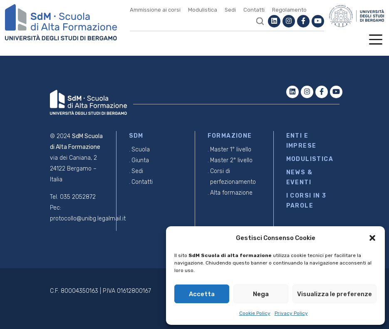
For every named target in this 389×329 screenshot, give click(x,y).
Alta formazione (231, 192)
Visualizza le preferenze (334, 294)
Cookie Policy (254, 313)
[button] (372, 238)
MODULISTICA (309, 159)
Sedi (230, 10)
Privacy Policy (291, 313)
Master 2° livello (231, 160)
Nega (261, 294)
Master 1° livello (230, 149)
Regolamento (289, 10)
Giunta (140, 160)
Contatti (254, 10)
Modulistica (202, 10)
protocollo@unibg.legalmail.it (88, 218)
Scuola (140, 149)
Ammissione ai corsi (155, 10)
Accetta (202, 294)
